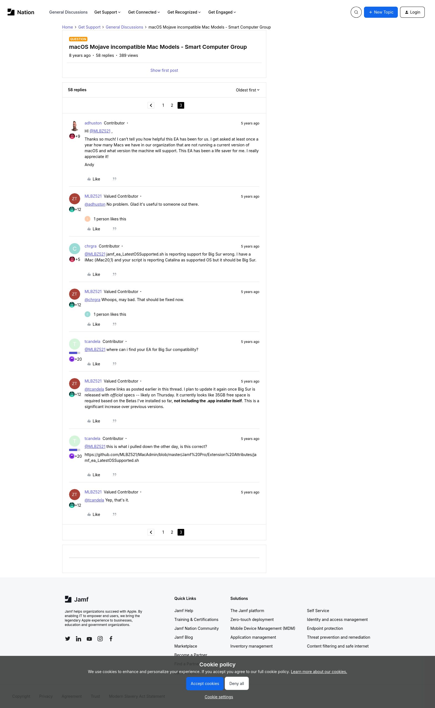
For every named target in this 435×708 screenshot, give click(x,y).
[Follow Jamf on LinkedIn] (78, 638)
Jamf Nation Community (196, 628)
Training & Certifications (196, 619)
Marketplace (185, 646)
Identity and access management (337, 619)
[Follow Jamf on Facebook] (111, 638)
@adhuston (95, 204)
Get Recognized (185, 12)
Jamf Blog (183, 637)
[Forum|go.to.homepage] (20, 12)
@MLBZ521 (100, 131)
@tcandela (94, 389)
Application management (253, 637)
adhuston (93, 123)
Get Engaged (222, 12)
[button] (381, 12)
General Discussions (68, 12)
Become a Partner (190, 655)
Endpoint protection (325, 628)
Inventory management (252, 646)
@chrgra (92, 299)
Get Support (108, 12)
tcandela (92, 341)
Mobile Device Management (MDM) (263, 628)
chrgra (91, 246)
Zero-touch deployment (252, 619)
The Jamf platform (247, 610)
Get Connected (144, 12)
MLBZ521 (93, 196)
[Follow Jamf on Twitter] (67, 638)
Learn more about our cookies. (319, 671)
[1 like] (105, 219)
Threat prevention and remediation (338, 637)
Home (67, 27)
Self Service (318, 610)
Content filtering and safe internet (338, 646)
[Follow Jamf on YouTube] (89, 639)
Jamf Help (183, 610)
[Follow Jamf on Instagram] (100, 638)
